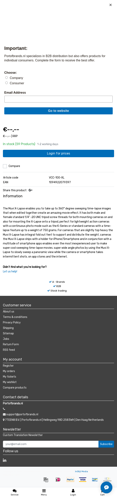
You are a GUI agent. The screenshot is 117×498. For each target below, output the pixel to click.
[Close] (110, 5)
